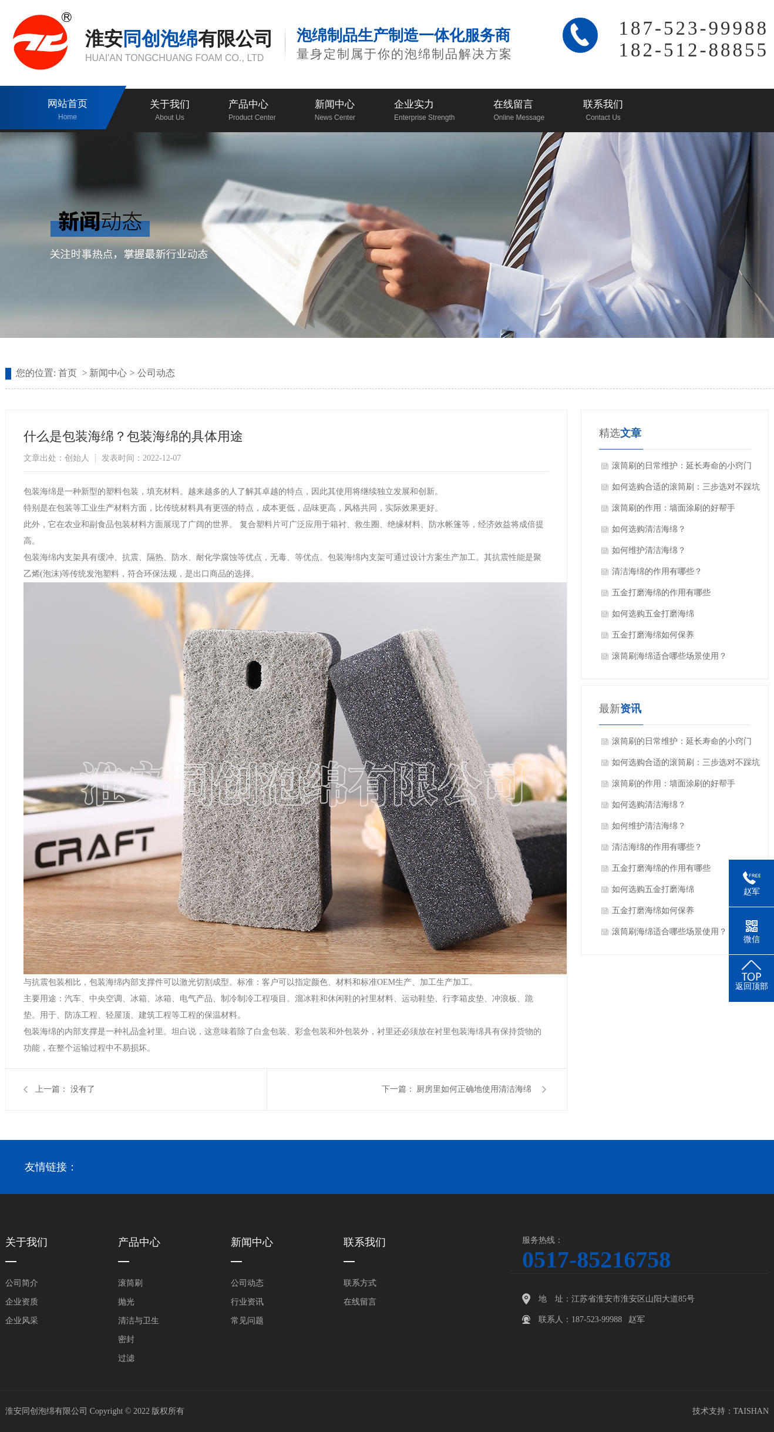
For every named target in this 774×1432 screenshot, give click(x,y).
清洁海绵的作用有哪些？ (657, 571)
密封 (126, 1339)
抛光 (126, 1301)
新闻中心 (335, 111)
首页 (67, 373)
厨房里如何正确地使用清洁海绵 (473, 1089)
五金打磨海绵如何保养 (653, 635)
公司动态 (156, 373)
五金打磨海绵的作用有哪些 (661, 592)
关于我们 (170, 111)
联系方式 (360, 1283)
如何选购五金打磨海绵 (653, 613)
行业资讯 (247, 1301)
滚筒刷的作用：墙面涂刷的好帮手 (673, 508)
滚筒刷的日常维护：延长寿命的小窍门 (682, 465)
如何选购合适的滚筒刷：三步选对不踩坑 (686, 486)
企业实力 (424, 111)
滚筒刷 (130, 1283)
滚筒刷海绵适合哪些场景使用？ (669, 656)
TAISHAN (751, 1411)
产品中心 (252, 111)
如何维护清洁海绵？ (649, 550)
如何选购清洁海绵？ (649, 529)
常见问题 (247, 1320)
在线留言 (518, 111)
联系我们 (603, 111)
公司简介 (21, 1283)
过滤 (126, 1358)
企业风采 (21, 1320)
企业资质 (21, 1301)
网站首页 (68, 110)
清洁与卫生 (138, 1320)
